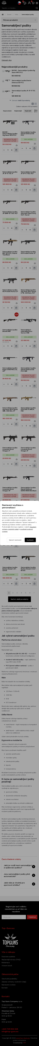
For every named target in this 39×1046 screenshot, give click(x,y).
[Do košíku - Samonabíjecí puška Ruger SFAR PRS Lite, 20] (16, 384)
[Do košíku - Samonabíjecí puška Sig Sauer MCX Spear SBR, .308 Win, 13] (16, 424)
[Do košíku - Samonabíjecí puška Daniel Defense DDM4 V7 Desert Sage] (16, 545)
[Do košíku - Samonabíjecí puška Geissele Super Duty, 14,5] (34, 230)
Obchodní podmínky (9, 979)
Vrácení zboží (7, 965)
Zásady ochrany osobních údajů (14, 982)
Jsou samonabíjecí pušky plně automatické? (17, 875)
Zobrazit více (7, 60)
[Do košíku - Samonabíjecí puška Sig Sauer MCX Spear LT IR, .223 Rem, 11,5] (34, 308)
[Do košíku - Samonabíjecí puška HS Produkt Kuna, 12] (34, 268)
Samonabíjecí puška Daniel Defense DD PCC (21, 81)
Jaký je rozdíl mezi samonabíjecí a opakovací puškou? (18, 866)
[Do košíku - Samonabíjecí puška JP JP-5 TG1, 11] (16, 190)
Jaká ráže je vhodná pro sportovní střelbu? (14, 884)
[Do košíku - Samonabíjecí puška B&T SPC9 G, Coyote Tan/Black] (16, 268)
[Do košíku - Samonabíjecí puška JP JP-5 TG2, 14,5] (34, 190)
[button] (19, 100)
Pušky (16, 14)
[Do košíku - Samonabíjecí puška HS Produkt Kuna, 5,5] (16, 308)
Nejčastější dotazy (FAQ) (11, 959)
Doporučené (7, 111)
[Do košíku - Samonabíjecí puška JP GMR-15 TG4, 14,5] (16, 228)
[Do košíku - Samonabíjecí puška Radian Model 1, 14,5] (34, 544)
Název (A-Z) (36, 110)
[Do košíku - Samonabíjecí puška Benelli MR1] (16, 346)
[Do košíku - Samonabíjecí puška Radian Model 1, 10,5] (34, 584)
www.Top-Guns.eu (23, 1038)
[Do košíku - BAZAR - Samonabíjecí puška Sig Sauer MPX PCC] (16, 150)
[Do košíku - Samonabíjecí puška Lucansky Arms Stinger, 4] (16, 464)
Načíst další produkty (19, 599)
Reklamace (6, 962)
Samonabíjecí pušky (28, 14)
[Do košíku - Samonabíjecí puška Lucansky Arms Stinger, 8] (34, 466)
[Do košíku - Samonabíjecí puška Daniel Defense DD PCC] (34, 148)
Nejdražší (28, 111)
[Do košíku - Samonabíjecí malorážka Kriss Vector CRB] (34, 346)
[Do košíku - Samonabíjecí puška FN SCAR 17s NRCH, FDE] (34, 426)
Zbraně (9, 14)
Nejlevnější (18, 111)
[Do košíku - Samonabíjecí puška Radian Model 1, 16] (16, 584)
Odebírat (32, 917)
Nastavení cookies (8, 985)
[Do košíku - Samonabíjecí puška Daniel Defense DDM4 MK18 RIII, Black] (34, 505)
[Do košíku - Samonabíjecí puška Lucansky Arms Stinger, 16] (16, 505)
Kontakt (5, 988)
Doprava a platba (8, 956)
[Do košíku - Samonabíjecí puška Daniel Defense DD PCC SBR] (34, 386)
